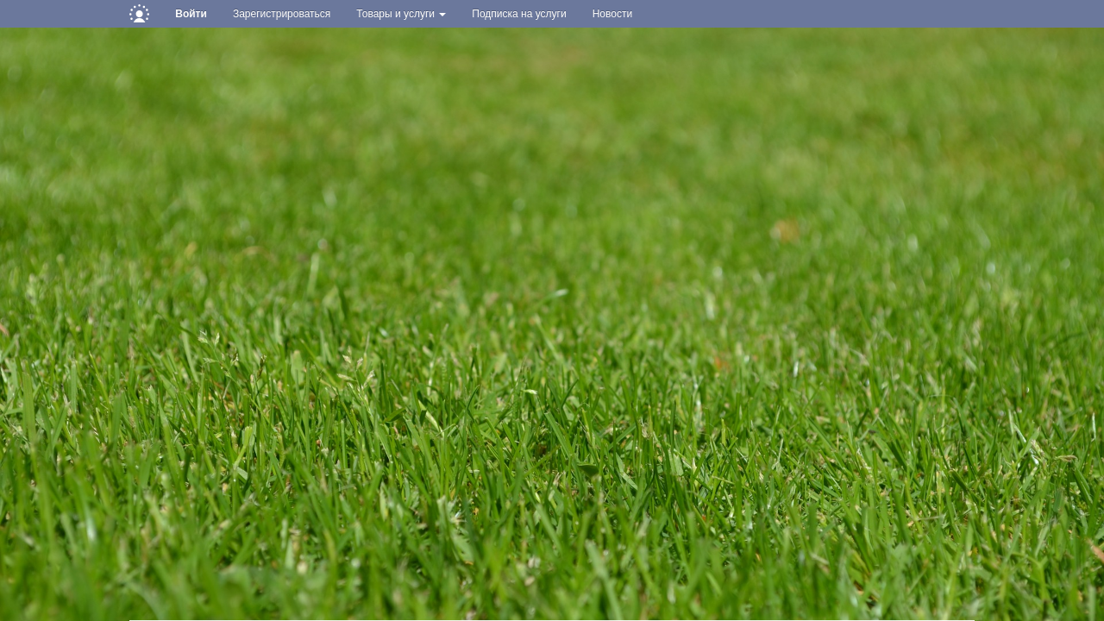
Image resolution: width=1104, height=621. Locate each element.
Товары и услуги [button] (401, 14)
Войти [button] (191, 14)
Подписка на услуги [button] (519, 14)
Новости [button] (612, 14)
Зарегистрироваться (281, 14)
